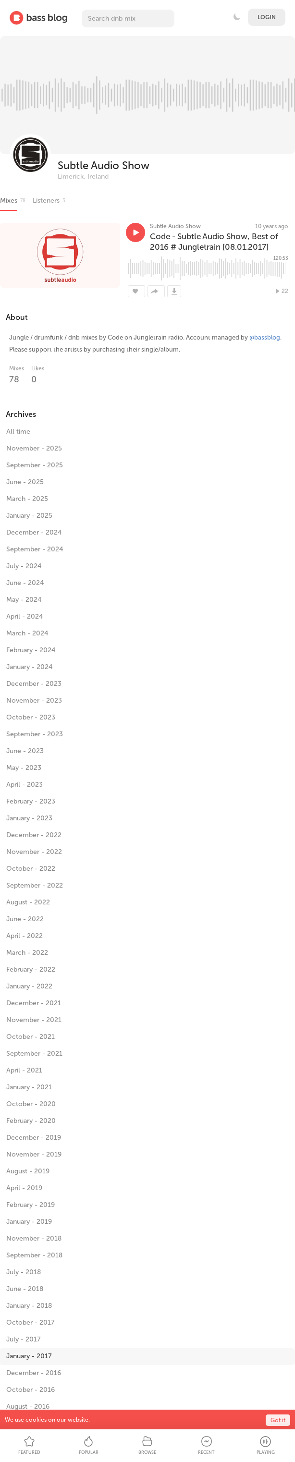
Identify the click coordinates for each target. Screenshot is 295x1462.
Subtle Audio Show (103, 165)
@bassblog (264, 337)
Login (267, 17)
